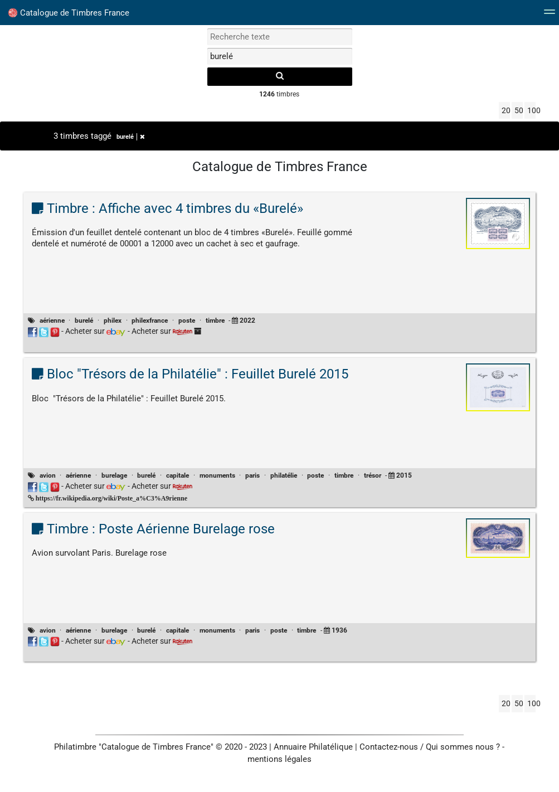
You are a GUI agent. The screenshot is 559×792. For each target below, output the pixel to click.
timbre (215, 320)
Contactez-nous (388, 747)
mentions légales (279, 759)
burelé (130, 136)
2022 (247, 320)
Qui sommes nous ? (463, 747)
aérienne (52, 320)
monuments (217, 475)
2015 (404, 475)
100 (531, 110)
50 (518, 110)
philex (112, 320)
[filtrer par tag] (279, 56)
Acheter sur (95, 331)
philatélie (283, 475)
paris (252, 475)
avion (48, 475)
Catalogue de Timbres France (68, 13)
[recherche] (279, 76)
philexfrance (150, 320)
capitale (177, 475)
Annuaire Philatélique (313, 747)
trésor (372, 475)
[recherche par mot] (279, 36)
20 (506, 110)
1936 (339, 630)
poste (186, 320)
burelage (114, 475)
